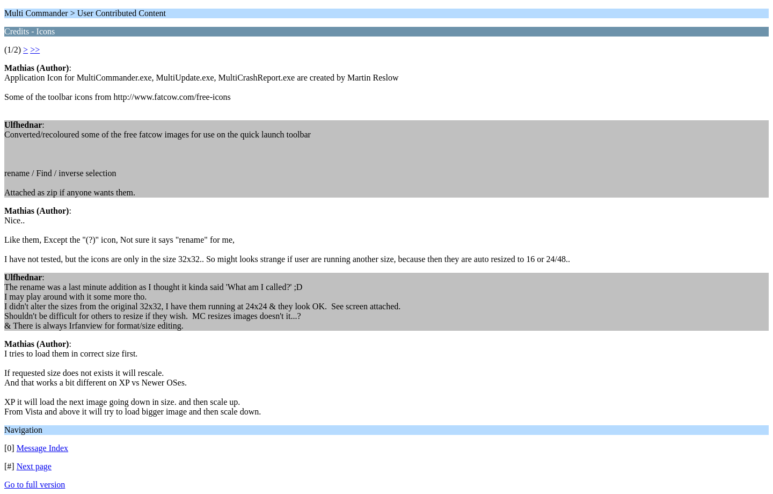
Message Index (42, 448)
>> (35, 49)
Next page (34, 466)
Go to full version (34, 484)
